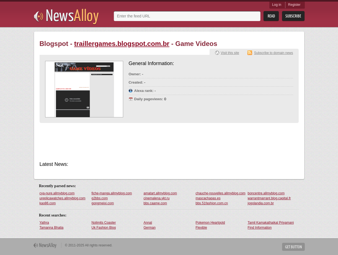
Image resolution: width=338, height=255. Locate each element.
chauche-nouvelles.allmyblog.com (221, 193)
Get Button (293, 247)
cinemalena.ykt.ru (157, 198)
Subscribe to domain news (273, 53)
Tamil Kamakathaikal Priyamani (271, 223)
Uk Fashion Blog (104, 228)
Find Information (260, 228)
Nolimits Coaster (104, 223)
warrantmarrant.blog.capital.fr (269, 198)
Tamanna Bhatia (52, 228)
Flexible (201, 228)
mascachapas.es (208, 198)
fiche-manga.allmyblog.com (112, 193)
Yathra (44, 223)
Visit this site (230, 53)
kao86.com (48, 203)
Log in (276, 5)
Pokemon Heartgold (210, 223)
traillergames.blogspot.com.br (121, 43)
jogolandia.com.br (261, 203)
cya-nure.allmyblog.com (57, 193)
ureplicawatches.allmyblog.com (63, 198)
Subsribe (293, 16)
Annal (148, 223)
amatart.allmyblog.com (160, 193)
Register (294, 5)
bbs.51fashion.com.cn (212, 203)
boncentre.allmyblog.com (266, 193)
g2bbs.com (100, 198)
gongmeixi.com (103, 203)
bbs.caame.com (155, 203)
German (150, 228)
